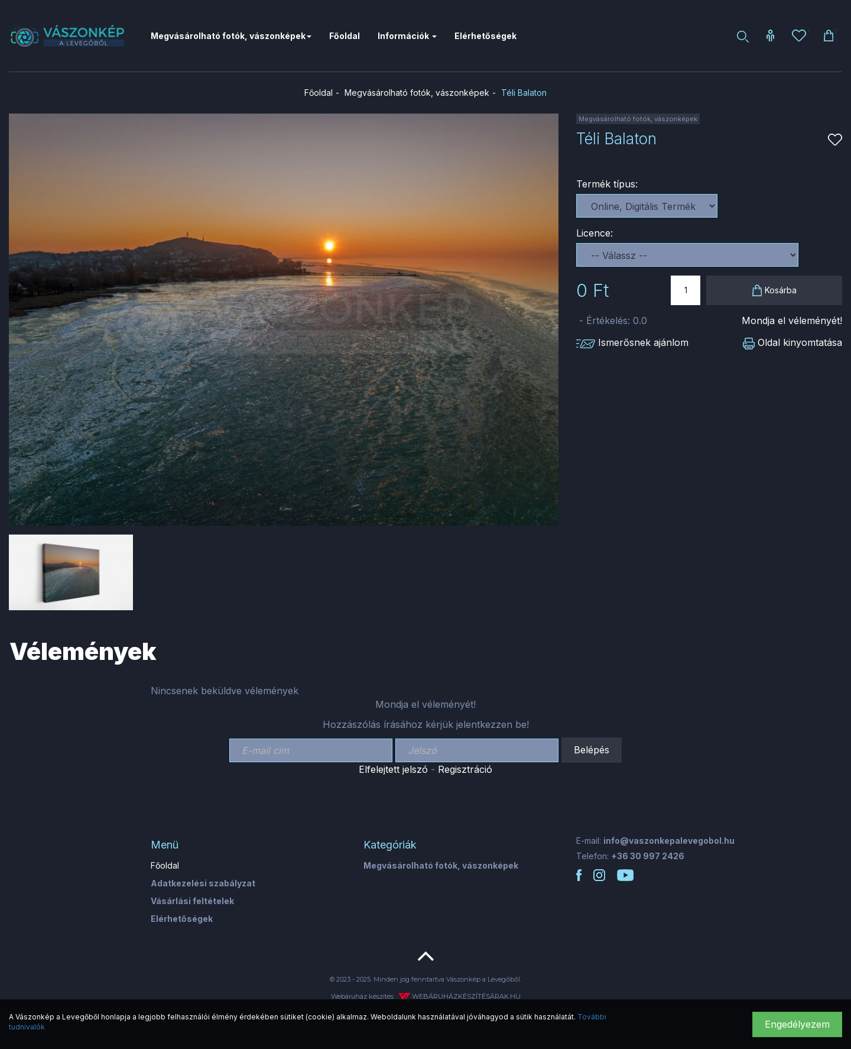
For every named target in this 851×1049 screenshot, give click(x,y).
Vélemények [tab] (82, 651)
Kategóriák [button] (390, 844)
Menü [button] (164, 844)
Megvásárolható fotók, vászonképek (417, 93)
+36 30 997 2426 (647, 856)
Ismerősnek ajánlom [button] (632, 342)
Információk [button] (407, 36)
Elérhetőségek (485, 36)
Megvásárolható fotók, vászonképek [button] (231, 36)
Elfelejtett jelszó (393, 769)
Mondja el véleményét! (792, 320)
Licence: (594, 233)
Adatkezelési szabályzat (203, 883)
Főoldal (344, 36)
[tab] (248, 845)
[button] (770, 36)
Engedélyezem (797, 1024)
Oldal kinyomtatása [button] (792, 342)
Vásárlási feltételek (192, 901)
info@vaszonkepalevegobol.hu (669, 841)
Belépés (591, 750)
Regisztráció (465, 769)
